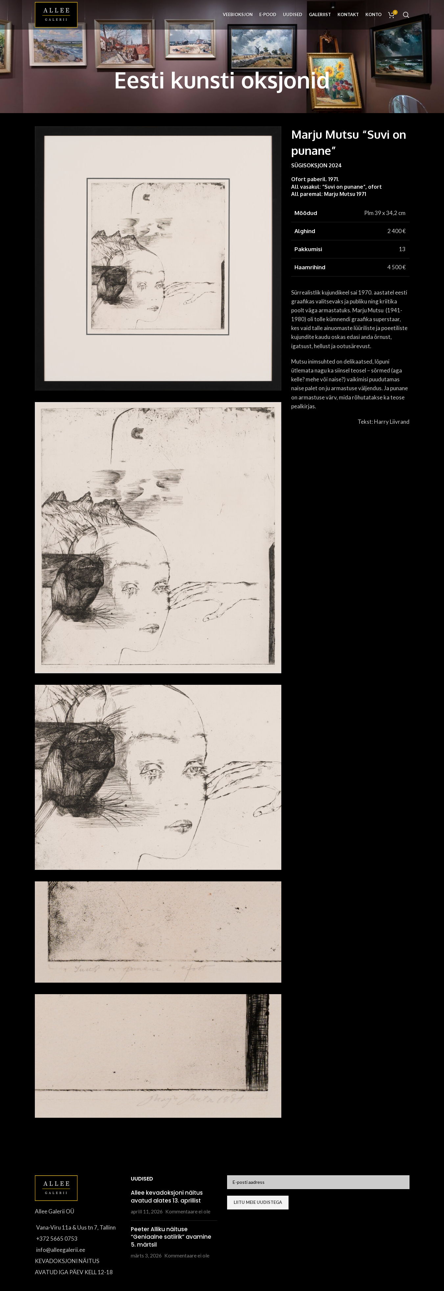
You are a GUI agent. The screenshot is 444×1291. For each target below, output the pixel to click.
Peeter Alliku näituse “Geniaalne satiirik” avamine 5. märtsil (171, 1237)
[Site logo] (56, 14)
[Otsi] (406, 14)
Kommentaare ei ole (187, 1211)
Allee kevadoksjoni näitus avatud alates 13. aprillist (167, 1197)
